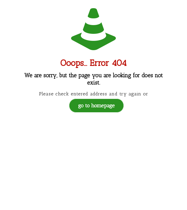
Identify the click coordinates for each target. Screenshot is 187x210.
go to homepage (96, 105)
